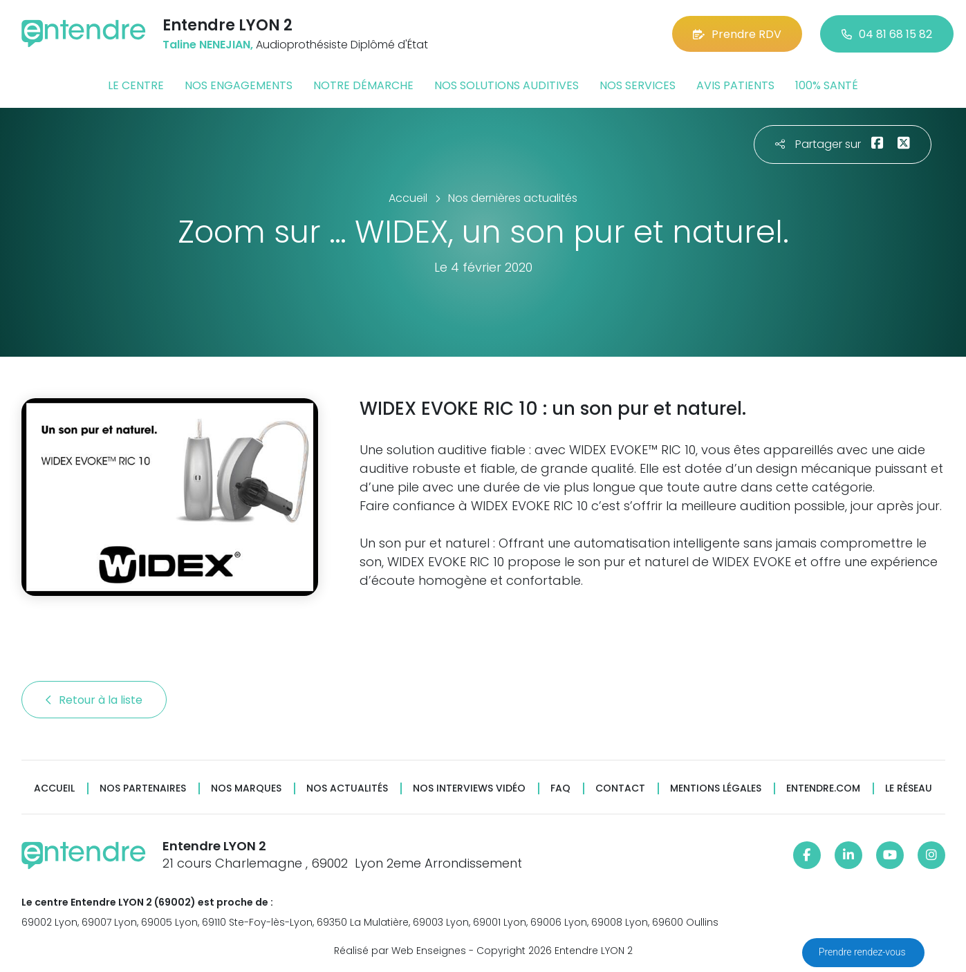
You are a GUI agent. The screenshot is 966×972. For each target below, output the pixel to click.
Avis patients (735, 85)
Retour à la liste (94, 700)
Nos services (638, 85)
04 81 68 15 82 (887, 34)
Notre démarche (363, 85)
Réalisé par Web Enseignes (400, 950)
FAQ (560, 788)
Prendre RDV (737, 34)
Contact (620, 788)
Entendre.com (823, 788)
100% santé (826, 85)
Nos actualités (347, 788)
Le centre (136, 85)
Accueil (54, 788)
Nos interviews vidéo (469, 788)
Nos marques (246, 788)
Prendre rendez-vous (863, 951)
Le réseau (908, 788)
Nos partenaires (143, 788)
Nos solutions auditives (506, 85)
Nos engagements (238, 85)
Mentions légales (715, 788)
